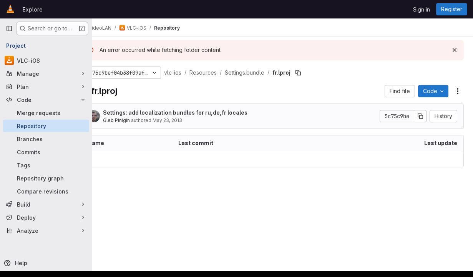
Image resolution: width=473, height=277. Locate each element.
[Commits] (46, 152)
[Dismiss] (454, 50)
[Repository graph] (46, 178)
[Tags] (46, 165)
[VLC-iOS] (46, 60)
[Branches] (46, 139)
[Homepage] (10, 9)
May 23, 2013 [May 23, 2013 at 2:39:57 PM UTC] (187, 120)
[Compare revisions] (46, 191)
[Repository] (46, 126)
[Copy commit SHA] (420, 116)
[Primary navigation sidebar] (9, 28)
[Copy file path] (318, 73)
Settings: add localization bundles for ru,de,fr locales (195, 112)
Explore (33, 9)
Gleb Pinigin (136, 120)
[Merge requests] (46, 113)
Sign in (421, 9)
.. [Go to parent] (109, 159)
